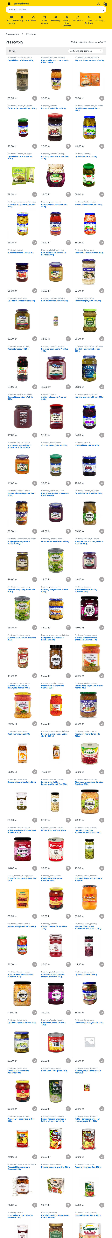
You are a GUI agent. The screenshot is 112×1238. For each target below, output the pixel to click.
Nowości (44, 1213)
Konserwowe (89, 106)
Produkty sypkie (22, 19)
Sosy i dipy (99, 19)
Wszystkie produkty (11, 20)
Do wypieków (27, 876)
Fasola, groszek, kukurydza (52, 828)
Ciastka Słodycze (89, 20)
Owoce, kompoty (23, 346)
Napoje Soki (78, 19)
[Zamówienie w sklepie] (85, 50)
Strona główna (12, 34)
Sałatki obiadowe (90, 202)
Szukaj (102, 9)
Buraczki (19, 106)
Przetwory (55, 19)
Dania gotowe (44, 20)
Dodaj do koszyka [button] (34, 98)
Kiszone (19, 58)
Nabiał (33, 19)
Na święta (28, 58)
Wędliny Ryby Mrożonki (67, 21)
